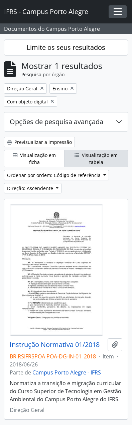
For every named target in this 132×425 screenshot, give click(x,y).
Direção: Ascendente (30, 188)
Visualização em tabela (96, 158)
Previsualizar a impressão (39, 142)
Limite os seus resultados (66, 47)
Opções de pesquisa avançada (56, 121)
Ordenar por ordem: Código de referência (54, 175)
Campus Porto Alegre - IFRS (66, 372)
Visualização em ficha (34, 158)
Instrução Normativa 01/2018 (55, 345)
